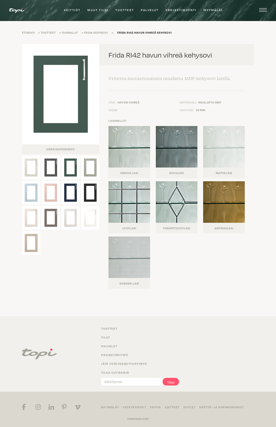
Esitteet (172, 407)
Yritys (155, 407)
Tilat (105, 337)
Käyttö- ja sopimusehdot (221, 407)
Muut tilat (97, 10)
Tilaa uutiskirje (115, 372)
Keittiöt (72, 10)
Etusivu (28, 32)
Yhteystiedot (134, 407)
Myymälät (213, 10)
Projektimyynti (181, 10)
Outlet (189, 407)
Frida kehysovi (96, 32)
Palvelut (150, 10)
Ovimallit (70, 32)
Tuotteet (124, 10)
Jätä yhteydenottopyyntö (124, 363)
